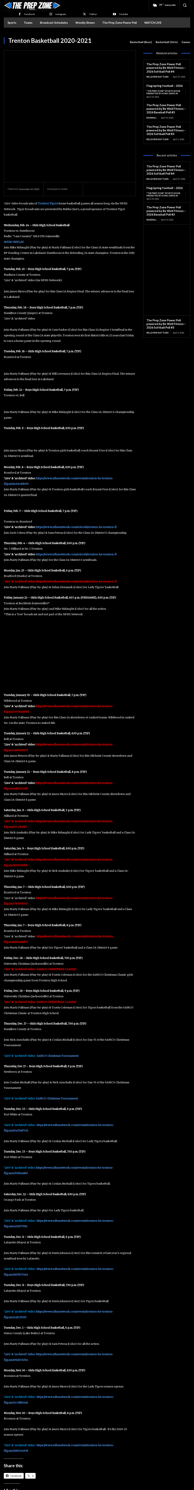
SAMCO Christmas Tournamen (56, 1024)
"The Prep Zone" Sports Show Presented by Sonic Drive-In (163, 91)
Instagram (60, 14)
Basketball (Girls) (167, 42)
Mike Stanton (112, 1461)
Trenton (35, 1447)
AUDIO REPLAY (14, 167)
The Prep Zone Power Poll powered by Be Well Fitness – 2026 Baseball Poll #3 (166, 108)
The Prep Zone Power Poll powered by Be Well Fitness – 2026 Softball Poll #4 (166, 67)
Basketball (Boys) (141, 42)
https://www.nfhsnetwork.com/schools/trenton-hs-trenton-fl (76, 453)
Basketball (22, 1447)
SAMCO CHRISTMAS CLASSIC (57, 895)
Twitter (93, 14)
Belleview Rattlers (157, 76)
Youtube (123, 14)
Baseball (151, 117)
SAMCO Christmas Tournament (57, 981)
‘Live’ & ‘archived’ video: (19, 1280)
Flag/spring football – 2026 (164, 85)
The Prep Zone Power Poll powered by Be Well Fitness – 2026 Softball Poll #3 (166, 129)
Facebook (29, 14)
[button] (185, 5)
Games (185, 42)
